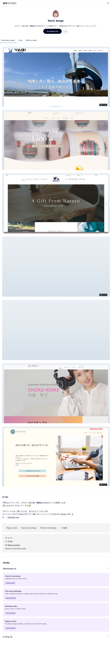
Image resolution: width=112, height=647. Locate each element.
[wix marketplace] (9, 3)
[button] (56, 77)
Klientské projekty (8, 40)
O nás (20, 40)
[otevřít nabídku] (108, 3)
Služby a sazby (31, 40)
